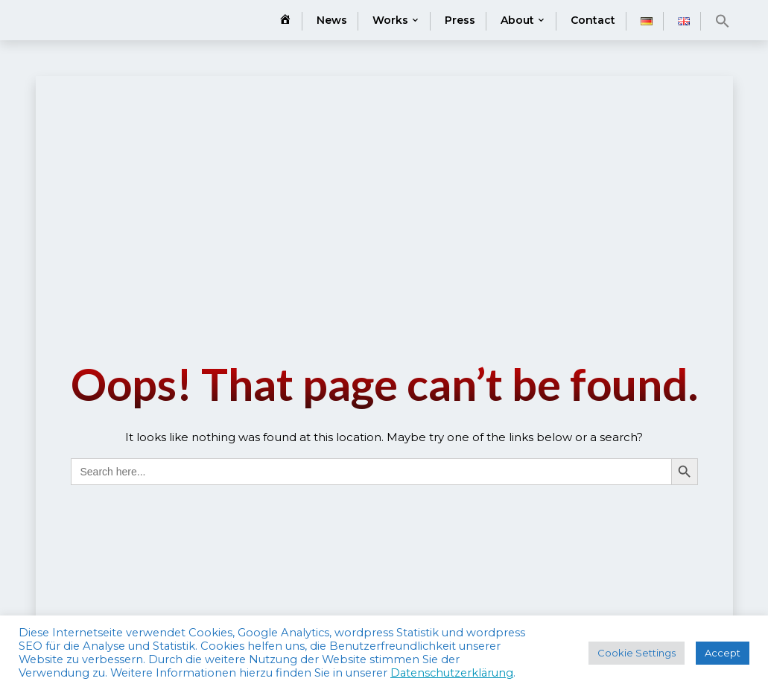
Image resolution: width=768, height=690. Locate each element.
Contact (593, 20)
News (332, 20)
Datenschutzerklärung (451, 673)
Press (460, 20)
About (517, 20)
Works (390, 20)
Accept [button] (722, 653)
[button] (722, 20)
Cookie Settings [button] (636, 653)
